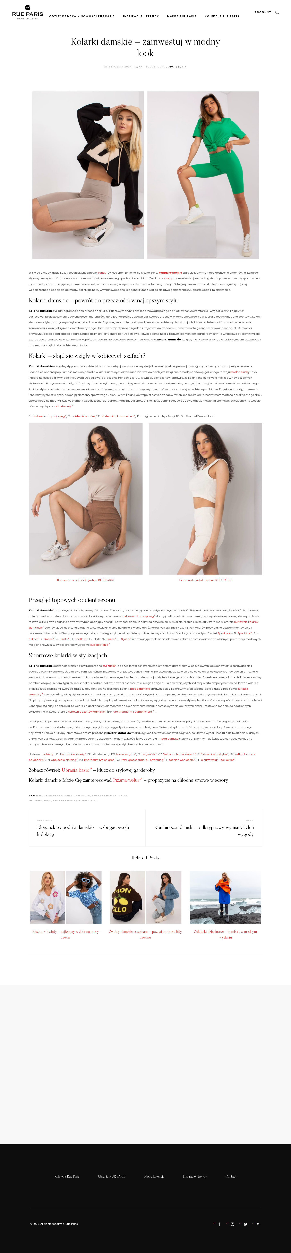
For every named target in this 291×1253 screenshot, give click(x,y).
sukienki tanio (100, 645)
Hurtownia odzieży (73, 754)
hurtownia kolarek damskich (64, 795)
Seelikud (81, 639)
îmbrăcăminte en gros (100, 760)
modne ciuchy (240, 372)
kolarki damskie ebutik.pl (75, 800)
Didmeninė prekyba (215, 754)
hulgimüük (149, 754)
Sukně (111, 639)
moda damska (140, 689)
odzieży (48, 754)
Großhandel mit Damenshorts (133, 712)
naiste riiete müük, (84, 416)
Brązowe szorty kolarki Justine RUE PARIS (85, 580)
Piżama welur (128, 780)
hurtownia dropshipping (49, 416)
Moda (169, 66)
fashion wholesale (182, 760)
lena (139, 66)
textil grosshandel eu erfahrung (143, 760)
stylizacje (110, 666)
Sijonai (126, 639)
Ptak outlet (227, 760)
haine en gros (126, 754)
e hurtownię (64, 406)
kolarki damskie (170, 273)
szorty (181, 66)
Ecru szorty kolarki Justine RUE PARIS (205, 580)
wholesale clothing (64, 760)
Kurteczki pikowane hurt (118, 416)
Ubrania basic (77, 770)
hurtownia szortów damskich (87, 712)
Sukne (34, 639)
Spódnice (224, 633)
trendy (101, 273)
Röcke (49, 639)
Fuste (65, 639)
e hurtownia (210, 760)
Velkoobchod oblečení (179, 754)
